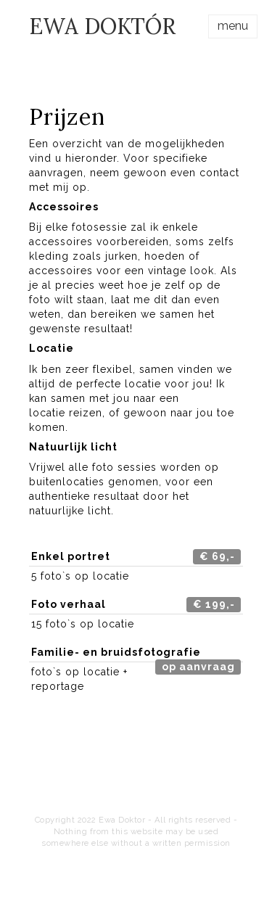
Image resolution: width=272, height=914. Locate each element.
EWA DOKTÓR (102, 26)
